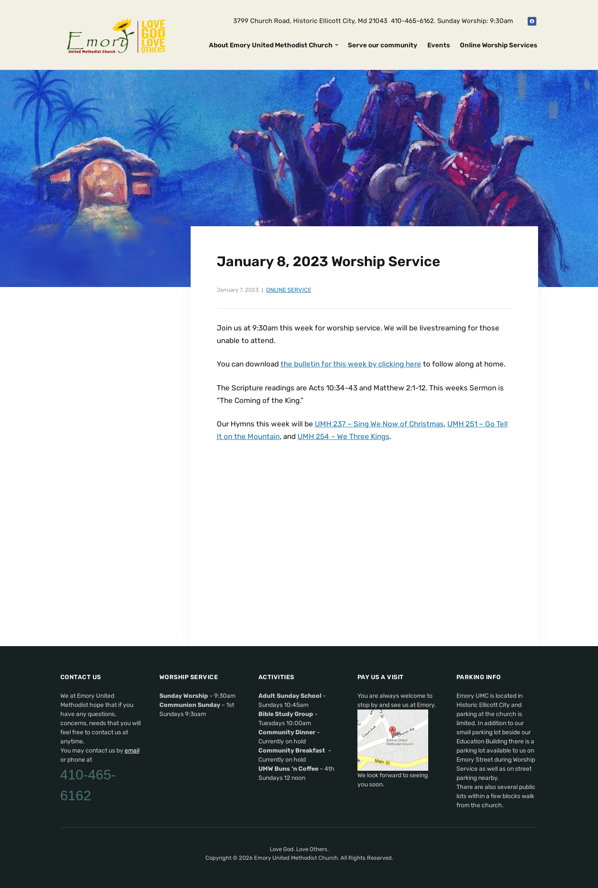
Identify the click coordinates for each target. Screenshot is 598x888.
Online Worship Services (498, 45)
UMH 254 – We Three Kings (343, 436)
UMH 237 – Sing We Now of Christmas (379, 423)
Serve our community (382, 45)
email (132, 750)
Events (438, 45)
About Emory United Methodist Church (271, 45)
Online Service (288, 290)
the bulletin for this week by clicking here (351, 364)
